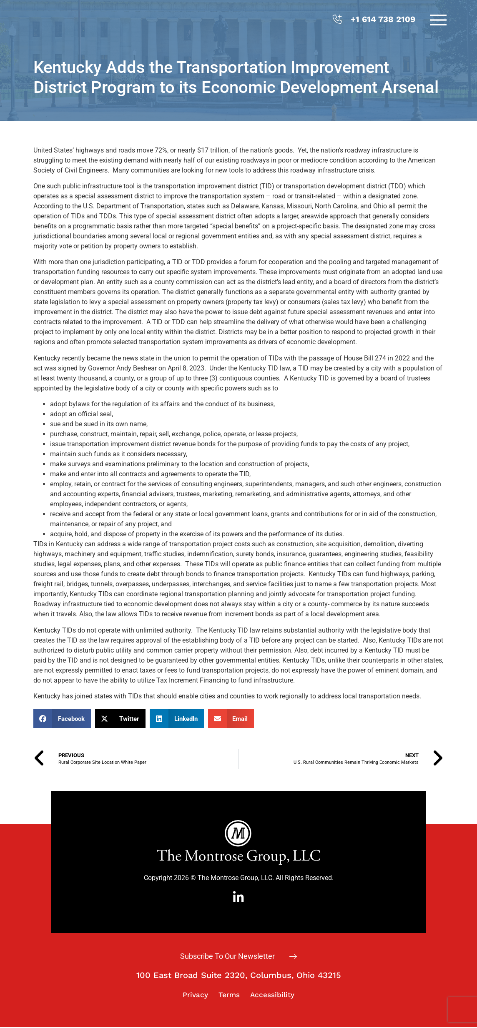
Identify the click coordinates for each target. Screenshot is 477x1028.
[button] (62, 718)
